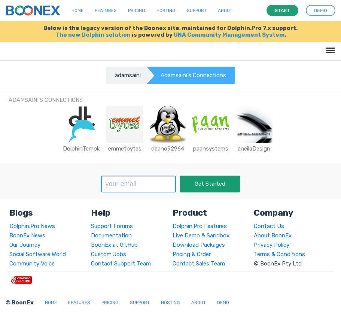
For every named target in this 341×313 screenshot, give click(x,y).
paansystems (210, 148)
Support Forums (112, 226)
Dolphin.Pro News (32, 226)
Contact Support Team (121, 263)
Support (197, 10)
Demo (223, 302)
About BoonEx (273, 235)
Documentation (111, 235)
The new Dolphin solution (93, 34)
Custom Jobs (108, 254)
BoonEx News (27, 235)
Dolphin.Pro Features (200, 226)
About (225, 10)
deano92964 (167, 148)
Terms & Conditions (279, 254)
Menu (329, 46)
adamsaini (128, 75)
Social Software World (37, 254)
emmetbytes (124, 148)
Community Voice (32, 263)
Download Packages (199, 244)
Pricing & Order (192, 254)
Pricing (136, 10)
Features (106, 10)
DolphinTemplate (85, 148)
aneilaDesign (254, 148)
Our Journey (24, 244)
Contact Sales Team (199, 263)
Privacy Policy (271, 244)
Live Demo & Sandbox (201, 235)
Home (77, 10)
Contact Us (269, 226)
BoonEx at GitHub (114, 244)
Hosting (166, 10)
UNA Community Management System (229, 34)
